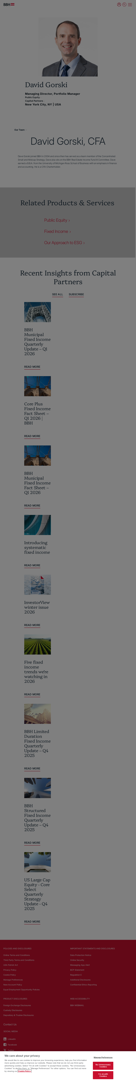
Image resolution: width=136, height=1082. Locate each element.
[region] (68, 1066)
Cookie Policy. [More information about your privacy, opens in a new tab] (24, 1071)
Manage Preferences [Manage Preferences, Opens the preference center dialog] (103, 1057)
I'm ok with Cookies (103, 1075)
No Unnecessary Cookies (103, 1065)
